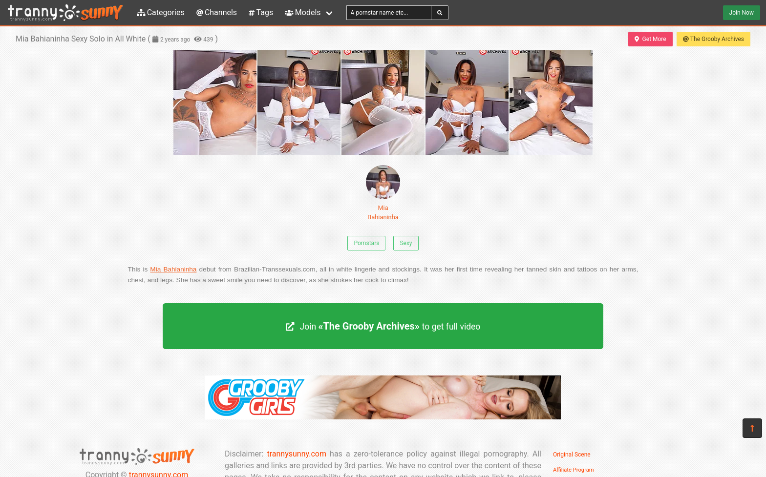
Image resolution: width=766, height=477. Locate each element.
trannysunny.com (296, 453)
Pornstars (366, 243)
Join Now (741, 12)
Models (302, 12)
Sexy (406, 243)
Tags (261, 12)
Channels (216, 12)
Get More (650, 39)
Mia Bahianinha (383, 193)
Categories (161, 12)
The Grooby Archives (713, 39)
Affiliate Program (573, 470)
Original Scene (572, 454)
